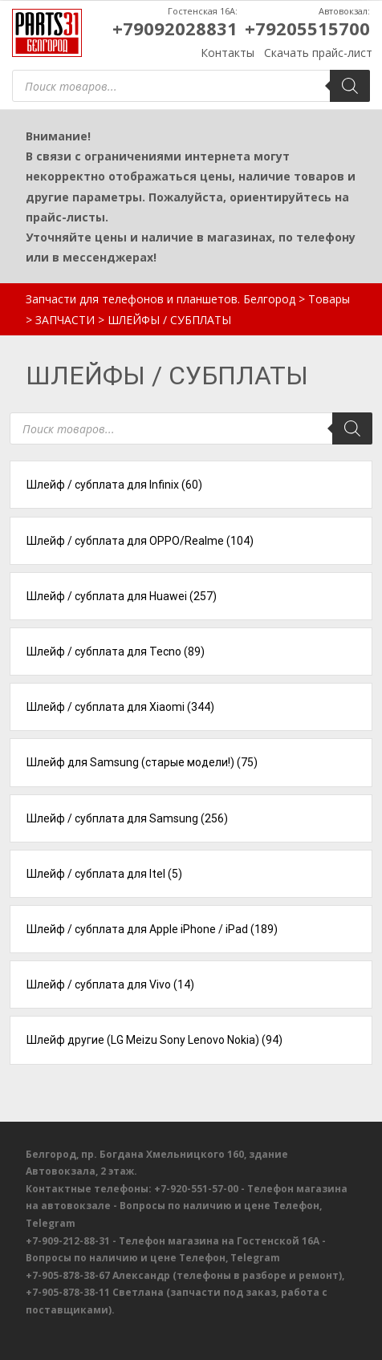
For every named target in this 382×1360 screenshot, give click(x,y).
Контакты (227, 52)
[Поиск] (350, 86)
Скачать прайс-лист (318, 52)
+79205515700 (307, 28)
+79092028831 (175, 28)
